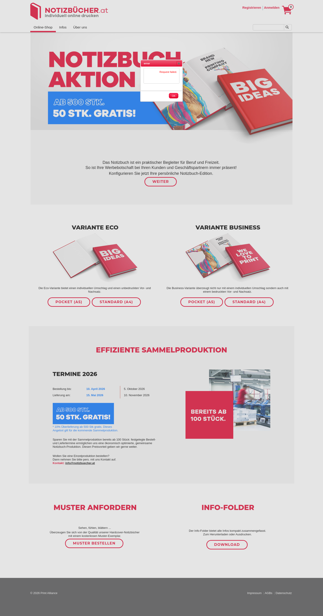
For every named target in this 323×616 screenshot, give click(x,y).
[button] (179, 63)
